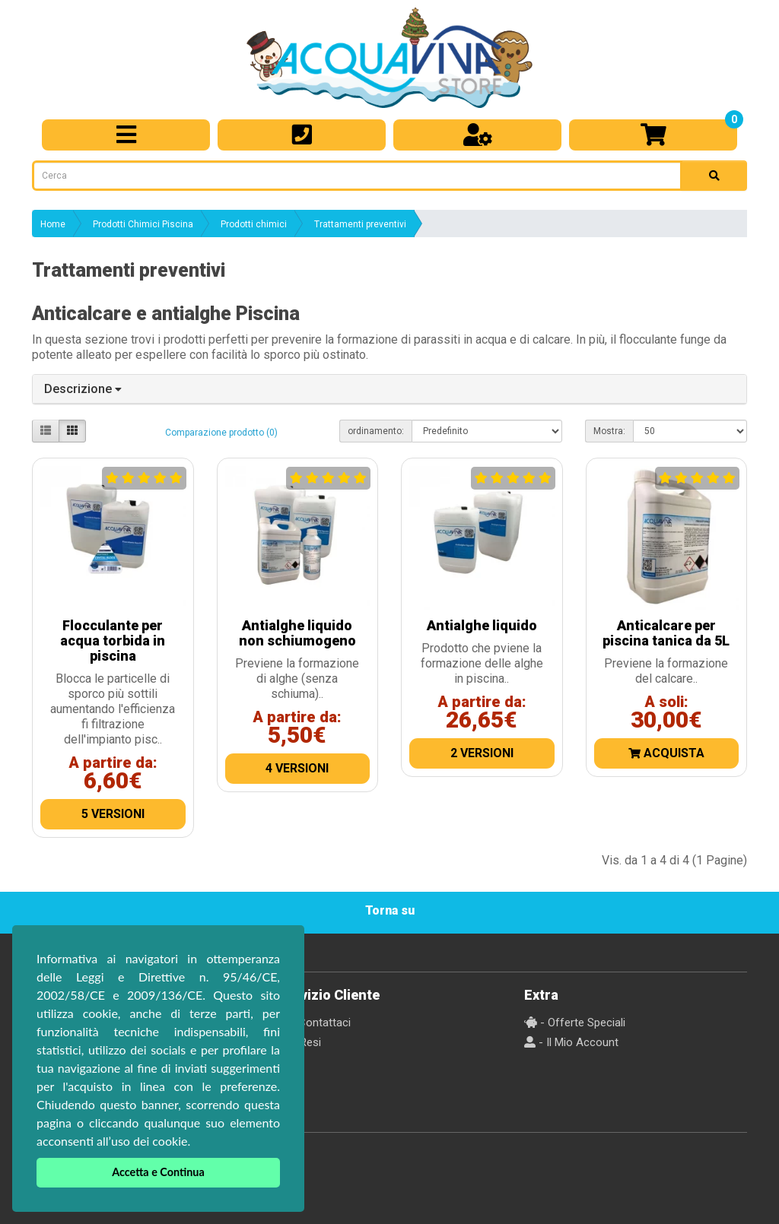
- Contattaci (314, 1022)
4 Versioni (297, 768)
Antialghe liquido (482, 625)
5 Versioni (113, 814)
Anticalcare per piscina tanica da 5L (666, 632)
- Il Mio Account (571, 1042)
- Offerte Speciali (574, 1022)
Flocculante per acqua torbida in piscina (112, 640)
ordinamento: (376, 431)
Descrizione (83, 389)
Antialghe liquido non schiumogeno (297, 632)
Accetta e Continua (158, 1171)
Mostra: (609, 431)
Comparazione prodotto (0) (221, 432)
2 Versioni (482, 753)
